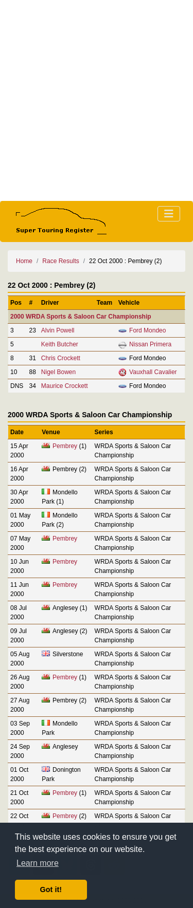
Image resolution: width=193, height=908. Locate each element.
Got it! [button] (51, 889)
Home (24, 261)
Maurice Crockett (64, 386)
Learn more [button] (37, 863)
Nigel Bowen (58, 372)
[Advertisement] (96, 100)
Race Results (60, 261)
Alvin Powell (58, 330)
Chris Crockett (60, 358)
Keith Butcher (59, 344)
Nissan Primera (150, 344)
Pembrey (64, 446)
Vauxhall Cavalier (153, 372)
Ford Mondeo (147, 330)
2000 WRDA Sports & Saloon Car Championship (80, 316)
